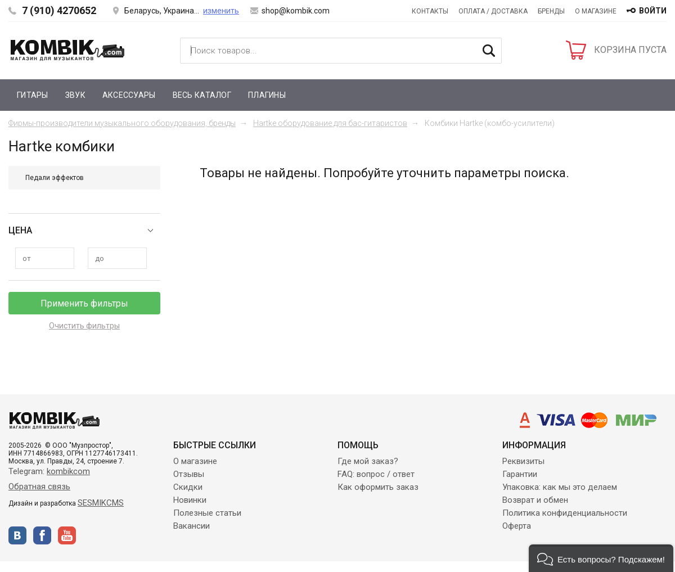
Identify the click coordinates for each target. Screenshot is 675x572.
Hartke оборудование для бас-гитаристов (330, 123)
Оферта (516, 526)
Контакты (430, 11)
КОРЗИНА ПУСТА (630, 49)
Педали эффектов (54, 178)
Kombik (67, 50)
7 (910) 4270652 (59, 10)
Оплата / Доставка (493, 11)
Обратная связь (39, 486)
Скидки (187, 487)
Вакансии (191, 526)
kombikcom (68, 471)
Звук (75, 95)
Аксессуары (129, 95)
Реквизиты (523, 461)
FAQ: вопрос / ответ (376, 474)
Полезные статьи (207, 513)
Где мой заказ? (368, 461)
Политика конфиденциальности (564, 513)
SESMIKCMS (101, 503)
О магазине (595, 11)
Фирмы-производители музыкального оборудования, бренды (122, 123)
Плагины (267, 95)
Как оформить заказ (378, 487)
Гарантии (519, 474)
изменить (221, 10)
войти (653, 10)
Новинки (189, 500)
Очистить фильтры (84, 325)
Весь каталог (202, 95)
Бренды (551, 11)
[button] (601, 558)
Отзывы (188, 474)
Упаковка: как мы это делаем (559, 487)
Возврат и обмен (535, 500)
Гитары (32, 95)
